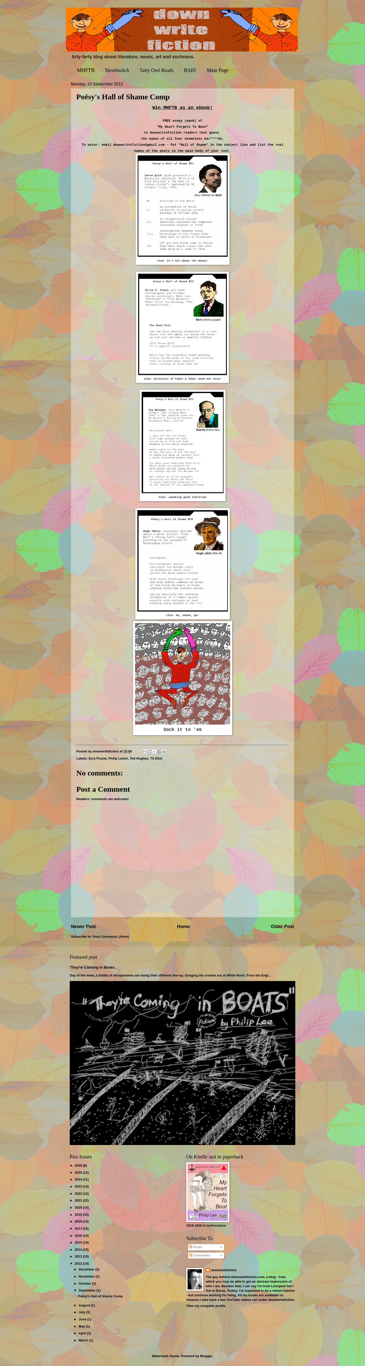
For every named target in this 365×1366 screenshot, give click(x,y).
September (87, 1290)
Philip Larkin (118, 758)
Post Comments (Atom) (111, 936)
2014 (79, 1249)
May (82, 1326)
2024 (79, 1179)
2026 (79, 1165)
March (84, 1340)
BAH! (190, 70)
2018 (79, 1221)
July (82, 1312)
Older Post (282, 926)
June (83, 1319)
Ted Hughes (139, 758)
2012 (79, 1263)
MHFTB (86, 70)
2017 (79, 1228)
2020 (79, 1207)
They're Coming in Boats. (93, 967)
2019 (79, 1214)
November (87, 1276)
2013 (79, 1256)
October (85, 1283)
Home (183, 926)
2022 (79, 1193)
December (87, 1269)
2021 (79, 1200)
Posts (195, 1247)
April (83, 1333)
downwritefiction (224, 1270)
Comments (199, 1255)
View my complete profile (205, 1306)
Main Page (217, 70)
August (85, 1305)
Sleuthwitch (117, 70)
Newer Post (83, 926)
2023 (79, 1186)
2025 (79, 1172)
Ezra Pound (98, 758)
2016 (79, 1236)
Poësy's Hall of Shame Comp (100, 1296)
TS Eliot (156, 758)
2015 (79, 1242)
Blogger (206, 1356)
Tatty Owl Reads (156, 70)
